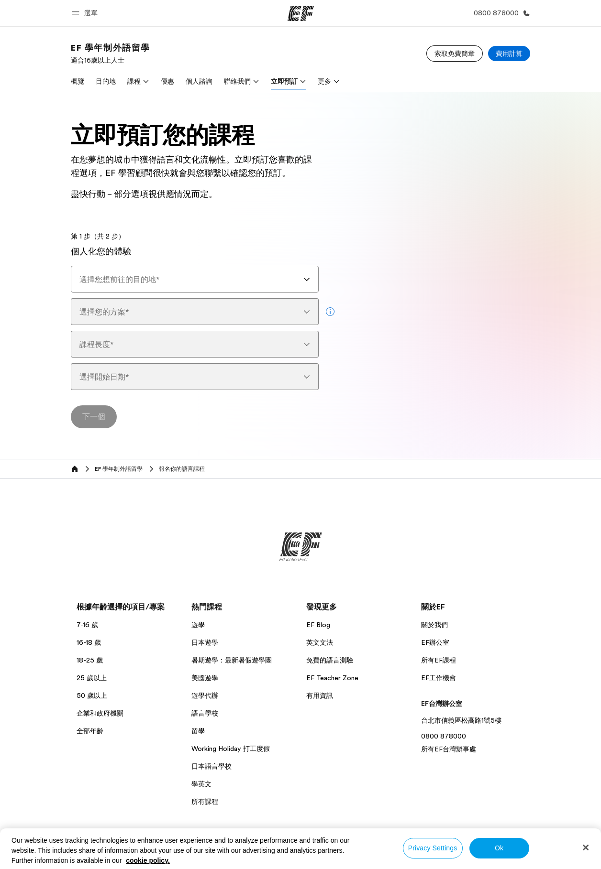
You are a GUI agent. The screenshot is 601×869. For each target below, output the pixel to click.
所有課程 (204, 801)
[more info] (330, 311)
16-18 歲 (89, 642)
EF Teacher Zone (332, 678)
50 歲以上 (92, 695)
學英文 (201, 784)
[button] (86, 13)
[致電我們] (500, 13)
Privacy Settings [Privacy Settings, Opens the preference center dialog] (432, 848)
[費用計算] (509, 53)
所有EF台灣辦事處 (448, 749)
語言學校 (204, 713)
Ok (499, 848)
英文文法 (319, 642)
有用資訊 (319, 695)
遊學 (198, 625)
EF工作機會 (438, 678)
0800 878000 (443, 736)
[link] (110, 53)
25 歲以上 (92, 678)
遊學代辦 (204, 695)
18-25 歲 (90, 660)
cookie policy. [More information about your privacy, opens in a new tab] (148, 860)
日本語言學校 (211, 766)
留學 (198, 731)
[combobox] (195, 279)
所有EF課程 (438, 660)
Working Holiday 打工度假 (230, 748)
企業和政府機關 (100, 713)
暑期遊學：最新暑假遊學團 (231, 660)
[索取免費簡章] (454, 53)
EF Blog (318, 625)
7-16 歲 (87, 625)
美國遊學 (204, 678)
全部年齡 (90, 731)
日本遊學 (204, 642)
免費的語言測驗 (329, 660)
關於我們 (434, 625)
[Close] (585, 847)
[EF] (301, 13)
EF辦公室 (435, 642)
